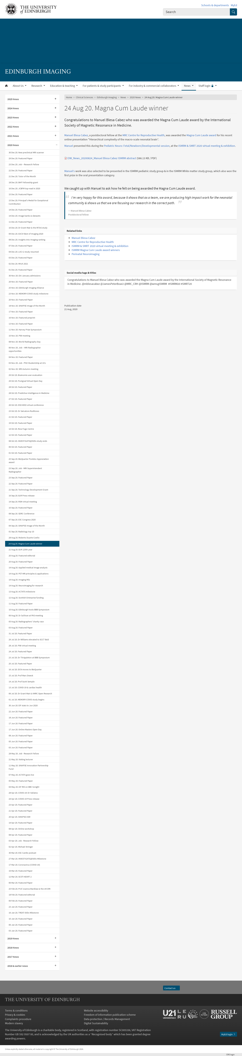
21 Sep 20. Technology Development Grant (28, 489)
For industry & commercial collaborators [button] (153, 85)
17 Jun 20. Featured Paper (21, 723)
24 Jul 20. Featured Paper (20, 651)
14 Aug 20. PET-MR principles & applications (28, 573)
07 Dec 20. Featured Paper (20, 245)
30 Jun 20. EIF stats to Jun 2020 (23, 705)
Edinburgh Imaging (107, 97)
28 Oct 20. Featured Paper (20, 387)
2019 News (13, 938)
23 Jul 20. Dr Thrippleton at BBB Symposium (29, 657)
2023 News (13, 117)
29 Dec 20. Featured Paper (20, 158)
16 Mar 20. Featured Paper (20, 870)
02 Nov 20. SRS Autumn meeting (23, 369)
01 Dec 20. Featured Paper (20, 269)
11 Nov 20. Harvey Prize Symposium (25, 329)
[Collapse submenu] (56, 145)
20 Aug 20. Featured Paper (21, 561)
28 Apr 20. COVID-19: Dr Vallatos (23, 792)
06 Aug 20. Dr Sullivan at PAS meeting (26, 615)
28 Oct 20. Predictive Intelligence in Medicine (29, 393)
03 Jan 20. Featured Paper (20, 930)
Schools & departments (215, 5)
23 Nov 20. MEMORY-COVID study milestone (28, 293)
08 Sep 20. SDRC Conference (21, 513)
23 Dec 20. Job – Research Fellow (24, 164)
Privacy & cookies (15, 1014)
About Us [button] (18, 85)
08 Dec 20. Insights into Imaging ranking (27, 239)
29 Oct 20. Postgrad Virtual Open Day (25, 381)
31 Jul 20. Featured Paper (20, 633)
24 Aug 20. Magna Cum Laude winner (25, 543)
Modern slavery (14, 1023)
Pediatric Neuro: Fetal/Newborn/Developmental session (137, 146)
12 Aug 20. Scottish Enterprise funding (26, 597)
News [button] (187, 85)
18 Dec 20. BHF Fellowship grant (23, 182)
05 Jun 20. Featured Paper (21, 741)
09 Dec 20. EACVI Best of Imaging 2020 (26, 233)
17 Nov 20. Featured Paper (21, 311)
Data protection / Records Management (107, 1019)
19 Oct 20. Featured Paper (20, 423)
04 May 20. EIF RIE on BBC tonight (24, 786)
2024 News (13, 108)
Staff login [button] (206, 85)
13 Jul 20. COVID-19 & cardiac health (25, 687)
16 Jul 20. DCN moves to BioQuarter (25, 669)
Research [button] (37, 85)
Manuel (68, 146)
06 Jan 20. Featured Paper (20, 924)
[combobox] (196, 12)
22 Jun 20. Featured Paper (21, 711)
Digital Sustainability (96, 1023)
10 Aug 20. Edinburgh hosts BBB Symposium (29, 609)
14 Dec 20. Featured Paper (20, 209)
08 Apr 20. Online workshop (21, 828)
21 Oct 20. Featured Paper (20, 417)
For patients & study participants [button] (102, 85)
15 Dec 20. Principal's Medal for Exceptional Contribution (28, 202)
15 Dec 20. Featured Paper (20, 194)
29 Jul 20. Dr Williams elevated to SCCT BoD (29, 639)
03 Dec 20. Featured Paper (20, 257)
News (123, 97)
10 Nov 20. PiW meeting (19, 335)
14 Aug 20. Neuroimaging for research (26, 585)
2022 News (13, 126)
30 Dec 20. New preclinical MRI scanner (26, 152)
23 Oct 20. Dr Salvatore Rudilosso (24, 411)
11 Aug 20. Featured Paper (21, 603)
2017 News (13, 956)
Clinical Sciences (84, 97)
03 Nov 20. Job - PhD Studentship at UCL (27, 363)
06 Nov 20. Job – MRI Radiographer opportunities (25, 349)
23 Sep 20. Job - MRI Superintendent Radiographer (25, 470)
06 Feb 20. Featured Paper (20, 900)
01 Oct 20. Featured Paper (20, 453)
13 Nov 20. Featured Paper (21, 323)
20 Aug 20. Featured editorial (22, 555)
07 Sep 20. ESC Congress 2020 (22, 519)
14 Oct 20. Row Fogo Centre (21, 428)
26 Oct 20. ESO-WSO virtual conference (26, 405)
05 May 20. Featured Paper (21, 780)
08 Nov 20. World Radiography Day (25, 341)
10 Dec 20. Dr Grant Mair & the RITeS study (28, 227)
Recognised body (102, 1034)
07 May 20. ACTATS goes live (21, 774)
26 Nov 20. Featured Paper (21, 281)
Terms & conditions (16, 1010)
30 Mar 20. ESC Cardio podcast (22, 852)
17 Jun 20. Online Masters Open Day (25, 729)
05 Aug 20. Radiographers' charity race (26, 621)
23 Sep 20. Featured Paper (20, 477)
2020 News (13, 145)
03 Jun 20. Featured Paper (21, 747)
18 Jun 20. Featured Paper (21, 717)
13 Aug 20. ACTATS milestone (22, 591)
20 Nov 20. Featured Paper (21, 299)
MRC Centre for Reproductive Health (143, 135)
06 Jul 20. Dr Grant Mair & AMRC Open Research (30, 693)
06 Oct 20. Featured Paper (20, 446)
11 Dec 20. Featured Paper (20, 221)
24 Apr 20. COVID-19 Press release (24, 798)
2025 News (13, 99)
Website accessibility (96, 1010)
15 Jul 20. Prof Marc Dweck (21, 675)
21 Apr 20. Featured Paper (20, 810)
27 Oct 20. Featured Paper (20, 399)
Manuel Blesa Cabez (76, 135)
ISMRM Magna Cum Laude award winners (96, 250)
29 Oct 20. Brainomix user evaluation (25, 375)
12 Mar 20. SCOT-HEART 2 (20, 876)
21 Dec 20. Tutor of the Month (22, 176)
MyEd (234, 5)
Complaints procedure (18, 1019)
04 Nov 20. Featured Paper (21, 357)
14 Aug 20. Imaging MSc (19, 579)
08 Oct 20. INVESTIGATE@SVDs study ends (28, 441)
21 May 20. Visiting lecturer (21, 759)
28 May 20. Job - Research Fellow (24, 753)
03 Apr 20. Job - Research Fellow (23, 840)
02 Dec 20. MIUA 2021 (18, 263)
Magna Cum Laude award (201, 135)
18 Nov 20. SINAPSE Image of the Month (27, 305)
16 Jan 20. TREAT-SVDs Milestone (24, 912)
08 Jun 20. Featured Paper (21, 735)
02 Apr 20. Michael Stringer (21, 846)
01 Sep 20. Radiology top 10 (21, 531)
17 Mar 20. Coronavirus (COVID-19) (24, 864)
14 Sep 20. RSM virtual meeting (23, 501)
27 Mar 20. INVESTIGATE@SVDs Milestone (27, 858)
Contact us (171, 988)
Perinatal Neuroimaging (85, 254)
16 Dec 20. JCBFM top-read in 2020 (24, 188)
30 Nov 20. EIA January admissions (25, 275)
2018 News (13, 947)
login (231, 1054)
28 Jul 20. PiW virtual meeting (22, 645)
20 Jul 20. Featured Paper (20, 663)
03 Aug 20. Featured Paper (21, 627)
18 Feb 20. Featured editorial (22, 894)
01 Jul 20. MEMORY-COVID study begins (26, 699)
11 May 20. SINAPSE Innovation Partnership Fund (28, 767)
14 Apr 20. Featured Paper (20, 822)
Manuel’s (69, 171)
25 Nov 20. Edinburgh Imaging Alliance (26, 287)
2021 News (13, 135)
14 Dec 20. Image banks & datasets (24, 215)
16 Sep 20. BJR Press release (22, 495)
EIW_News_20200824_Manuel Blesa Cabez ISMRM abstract (101, 158)
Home (69, 97)
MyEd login (228, 1034)
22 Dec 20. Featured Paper (20, 170)
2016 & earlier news (17, 965)
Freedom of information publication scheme (110, 1014)
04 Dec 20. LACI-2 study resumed (24, 251)
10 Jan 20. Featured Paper (20, 918)
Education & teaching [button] (63, 85)
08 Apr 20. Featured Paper (20, 834)
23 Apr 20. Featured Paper (20, 804)
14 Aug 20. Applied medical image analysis (28, 567)
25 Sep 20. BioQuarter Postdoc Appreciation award (29, 461)
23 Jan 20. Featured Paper (20, 906)
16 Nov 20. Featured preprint (22, 317)
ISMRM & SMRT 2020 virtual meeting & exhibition (206, 146)
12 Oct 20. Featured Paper (20, 435)
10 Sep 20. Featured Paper (20, 507)
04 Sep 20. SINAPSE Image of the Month (27, 525)
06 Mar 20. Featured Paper (20, 882)
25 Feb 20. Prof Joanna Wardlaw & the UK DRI (30, 888)
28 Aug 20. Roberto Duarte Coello (24, 537)
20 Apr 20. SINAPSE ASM (19, 816)
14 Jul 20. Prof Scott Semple (22, 681)
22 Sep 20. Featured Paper (20, 483)
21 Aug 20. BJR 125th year (20, 549)
